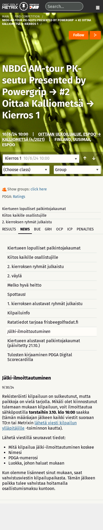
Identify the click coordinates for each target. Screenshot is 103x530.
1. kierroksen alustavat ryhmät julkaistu (44, 303)
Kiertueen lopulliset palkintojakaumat (34, 209)
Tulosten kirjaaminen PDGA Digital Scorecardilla (39, 357)
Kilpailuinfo (18, 312)
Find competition (27, 16)
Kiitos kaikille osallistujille (24, 215)
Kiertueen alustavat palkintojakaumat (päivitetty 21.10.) (43, 343)
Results (9, 229)
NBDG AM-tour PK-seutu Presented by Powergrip (44, 80)
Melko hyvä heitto (24, 285)
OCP (59, 229)
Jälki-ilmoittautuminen (28, 331)
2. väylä (14, 275)
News (25, 229)
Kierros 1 (21, 115)
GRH (48, 229)
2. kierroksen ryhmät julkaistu (27, 222)
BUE (37, 229)
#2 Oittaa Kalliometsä (43, 97)
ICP (69, 229)
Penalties (85, 229)
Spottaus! (16, 294)
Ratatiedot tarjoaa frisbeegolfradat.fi (42, 322)
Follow (78, 35)
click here (39, 189)
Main (5, 16)
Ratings (19, 196)
